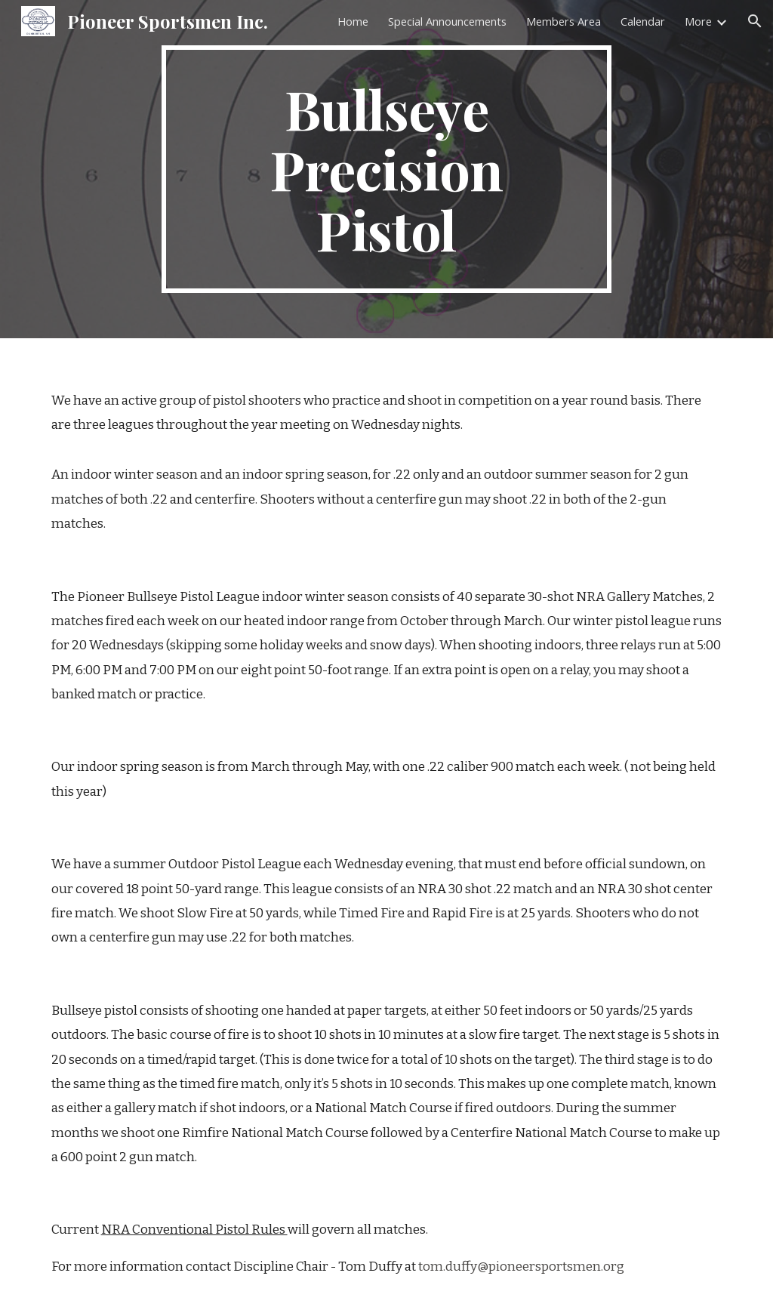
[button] (755, 21)
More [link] (698, 21)
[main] (386, 169)
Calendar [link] (643, 21)
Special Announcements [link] (447, 21)
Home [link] (352, 21)
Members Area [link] (563, 21)
